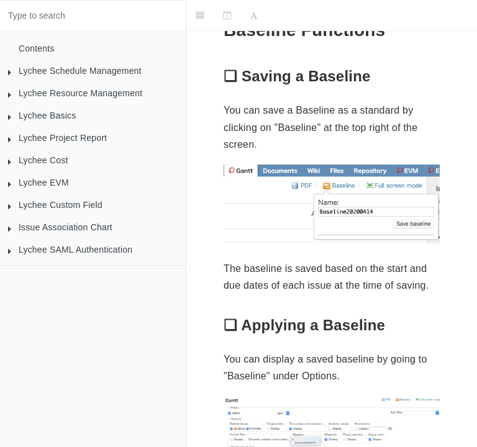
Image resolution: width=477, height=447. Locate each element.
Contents (37, 48)
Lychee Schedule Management (74, 74)
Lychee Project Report (57, 141)
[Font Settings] (253, 15)
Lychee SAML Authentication (69, 253)
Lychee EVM (38, 186)
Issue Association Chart (59, 230)
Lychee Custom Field (54, 208)
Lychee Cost (37, 163)
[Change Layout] (227, 15)
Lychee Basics (41, 119)
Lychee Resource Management (74, 96)
